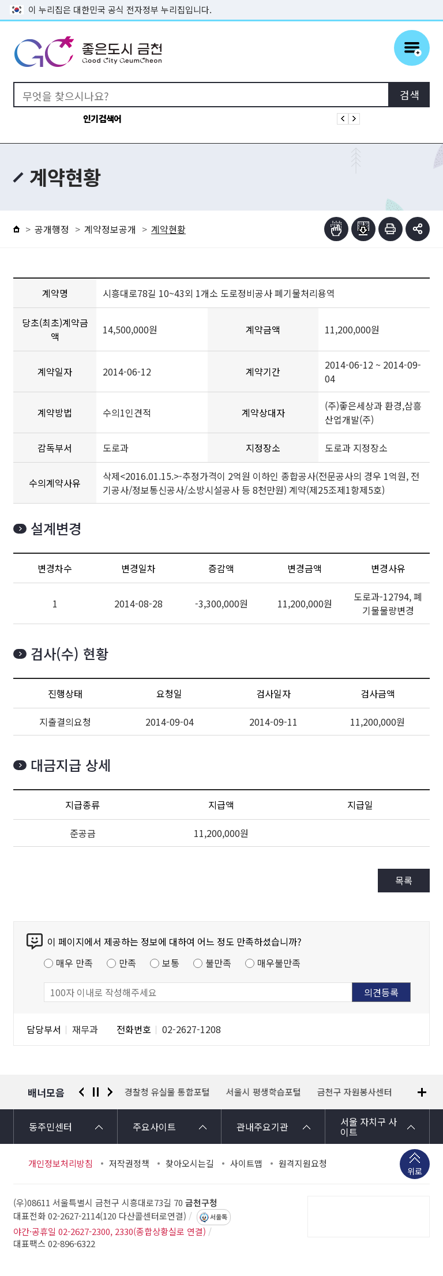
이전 (81, 1092)
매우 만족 (74, 963)
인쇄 (390, 229)
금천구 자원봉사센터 (354, 1092)
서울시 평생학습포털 (263, 1092)
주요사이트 (154, 1127)
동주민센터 (50, 1127)
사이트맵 (246, 1163)
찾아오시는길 (190, 1163)
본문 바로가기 (221, 0)
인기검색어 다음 (354, 119)
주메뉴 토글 (412, 48)
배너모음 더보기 (422, 1092)
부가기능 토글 (418, 229)
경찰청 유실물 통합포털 (167, 1092)
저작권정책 (129, 1163)
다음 (110, 1092)
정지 (96, 1092)
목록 (403, 880)
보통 (170, 963)
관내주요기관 (262, 1127)
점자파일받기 (363, 229)
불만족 (218, 963)
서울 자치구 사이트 (368, 1126)
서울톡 (218, 1217)
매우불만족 (279, 963)
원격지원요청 (303, 1163)
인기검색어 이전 (342, 119)
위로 (415, 1172)
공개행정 (52, 229)
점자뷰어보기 (336, 229)
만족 (127, 963)
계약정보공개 (110, 229)
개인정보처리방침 (60, 1163)
